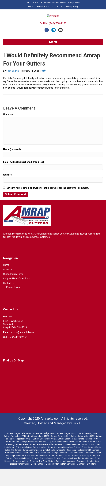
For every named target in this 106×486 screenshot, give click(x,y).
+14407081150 (19, 354)
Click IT (76, 440)
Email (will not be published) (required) (23, 179)
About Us (7, 287)
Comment (8, 131)
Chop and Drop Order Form (16, 296)
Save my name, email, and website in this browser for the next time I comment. (48, 205)
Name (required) (12, 166)
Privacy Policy (72, 6)
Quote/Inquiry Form (13, 291)
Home (30, 6)
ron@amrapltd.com (24, 349)
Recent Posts (43, 6)
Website (7, 192)
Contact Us (57, 6)
